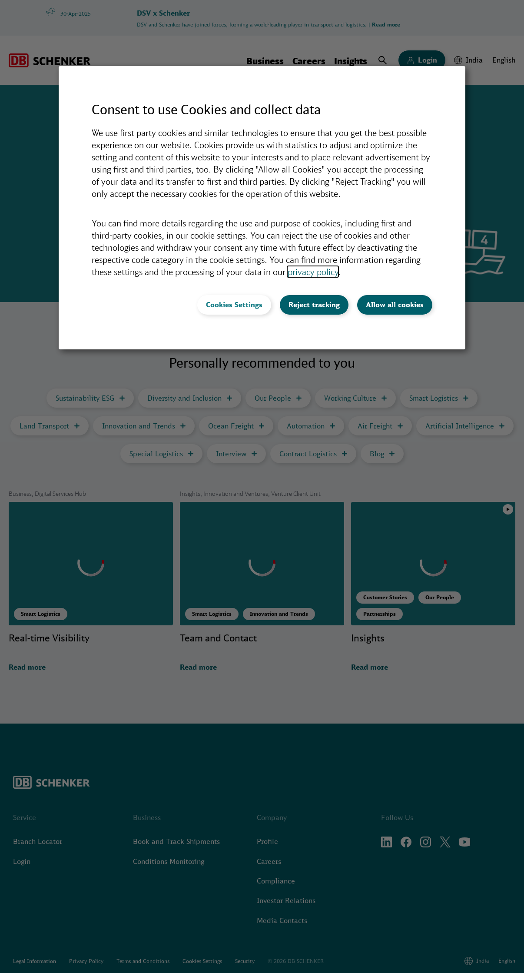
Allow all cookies (395, 304)
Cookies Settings (234, 304)
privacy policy (313, 271)
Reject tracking (314, 304)
